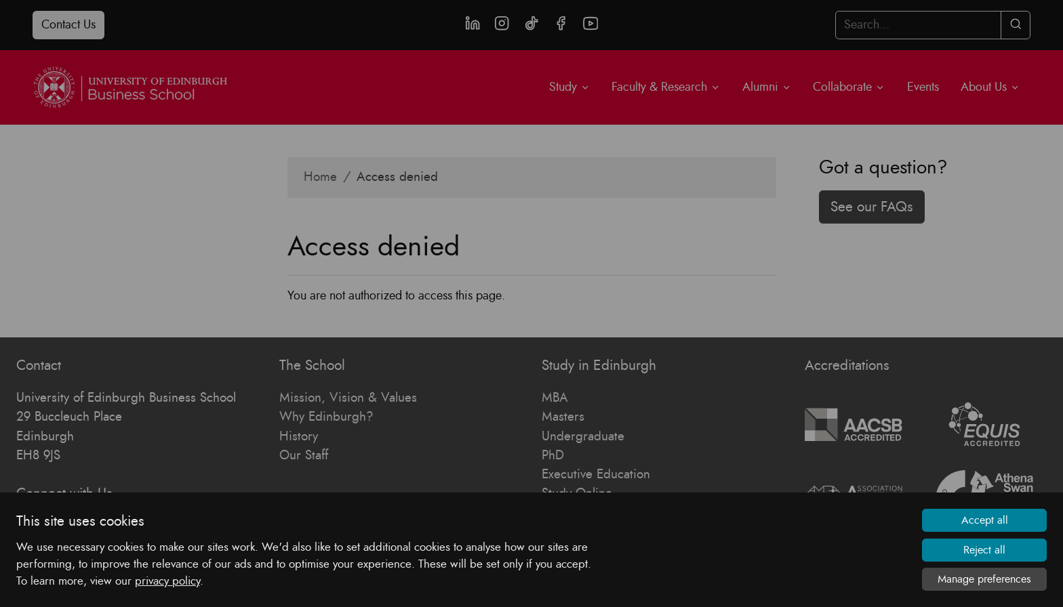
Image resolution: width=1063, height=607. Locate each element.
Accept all (984, 521)
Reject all (984, 550)
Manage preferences (984, 579)
